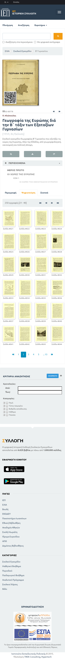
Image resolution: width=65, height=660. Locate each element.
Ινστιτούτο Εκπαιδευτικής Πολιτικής (28, 654)
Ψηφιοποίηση (28, 192)
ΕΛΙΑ (7, 51)
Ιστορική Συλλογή (24, 12)
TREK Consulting (32, 657)
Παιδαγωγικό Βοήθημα (13, 575)
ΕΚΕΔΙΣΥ (6, 514)
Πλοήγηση (7, 25)
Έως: (7, 392)
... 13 (45, 354)
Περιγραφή (10, 192)
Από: (7, 388)
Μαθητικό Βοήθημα (11, 566)
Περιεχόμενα (16, 163)
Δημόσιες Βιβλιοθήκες (13, 546)
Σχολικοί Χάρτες (10, 584)
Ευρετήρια (40, 25)
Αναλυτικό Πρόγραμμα (13, 580)
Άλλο (4, 589)
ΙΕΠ (4, 500)
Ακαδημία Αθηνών (11, 527)
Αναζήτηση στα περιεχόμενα (17, 42)
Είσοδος (16, 2)
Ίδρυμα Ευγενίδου (11, 536)
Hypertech (46, 657)
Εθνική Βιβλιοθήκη (11, 523)
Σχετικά (44, 192)
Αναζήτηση (23, 25)
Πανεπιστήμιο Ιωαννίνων (14, 518)
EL (6, 2)
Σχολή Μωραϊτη (9, 532)
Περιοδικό (7, 571)
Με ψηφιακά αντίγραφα (47, 42)
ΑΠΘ (4, 541)
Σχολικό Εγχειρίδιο (22, 51)
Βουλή (5, 509)
